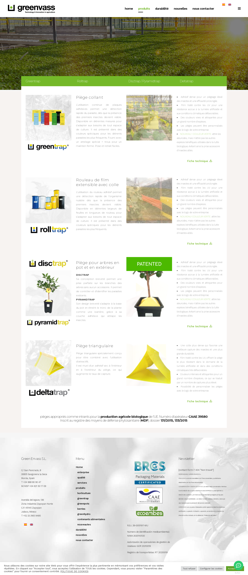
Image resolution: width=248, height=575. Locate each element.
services (82, 482)
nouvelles (81, 534)
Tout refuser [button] (189, 568)
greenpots (83, 503)
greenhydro (83, 514)
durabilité (81, 529)
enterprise (83, 472)
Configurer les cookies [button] (211, 568)
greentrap (83, 498)
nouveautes (84, 524)
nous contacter (84, 540)
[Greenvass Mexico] (238, 565)
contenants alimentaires (91, 519)
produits (80, 487)
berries (81, 508)
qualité (81, 477)
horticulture (84, 493)
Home (79, 467)
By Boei (237, 573)
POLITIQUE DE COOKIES (74, 571)
